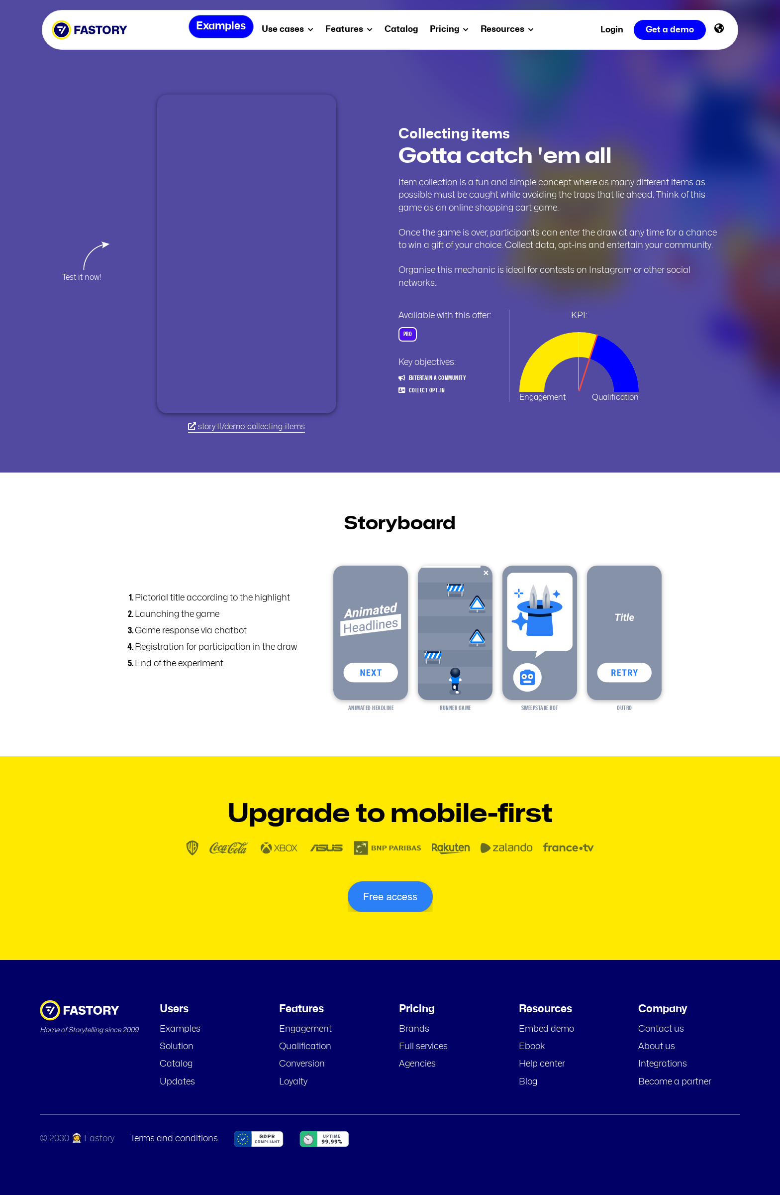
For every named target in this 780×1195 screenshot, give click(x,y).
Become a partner (674, 1081)
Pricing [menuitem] (452, 29)
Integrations (662, 1064)
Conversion (302, 1064)
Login (611, 29)
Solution (177, 1046)
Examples (180, 1029)
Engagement (305, 1029)
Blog (528, 1081)
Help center (542, 1064)
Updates (177, 1081)
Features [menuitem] (352, 29)
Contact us (661, 1029)
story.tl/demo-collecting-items (246, 426)
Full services (423, 1046)
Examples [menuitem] (218, 29)
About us (656, 1046)
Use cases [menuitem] (291, 29)
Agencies (417, 1064)
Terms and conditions (174, 1138)
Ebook (532, 1046)
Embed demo (546, 1029)
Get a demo (670, 29)
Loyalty (293, 1081)
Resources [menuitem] (510, 29)
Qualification (305, 1046)
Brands (414, 1029)
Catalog (176, 1064)
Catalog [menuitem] (404, 29)
